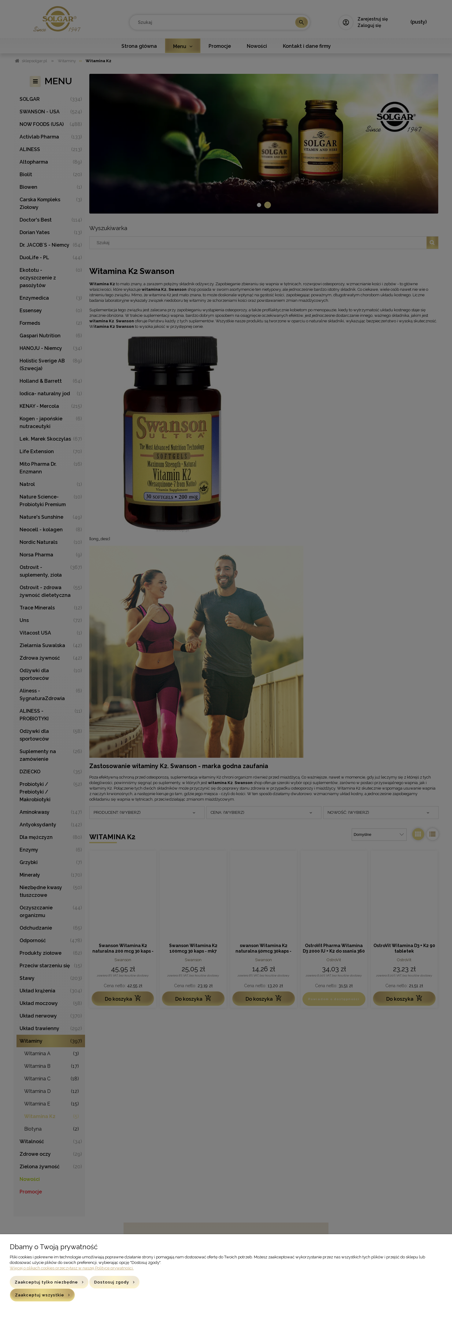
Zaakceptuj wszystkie (39, 1295)
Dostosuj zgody (111, 1282)
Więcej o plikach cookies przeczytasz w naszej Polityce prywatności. (72, 1268)
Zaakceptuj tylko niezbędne (46, 1282)
